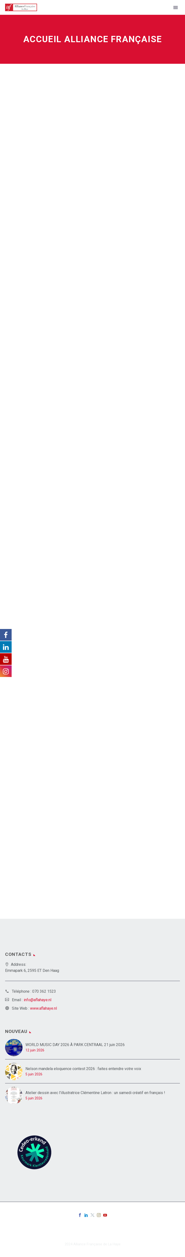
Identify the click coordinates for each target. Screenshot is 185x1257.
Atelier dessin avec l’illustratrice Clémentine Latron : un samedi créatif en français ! (95, 1092)
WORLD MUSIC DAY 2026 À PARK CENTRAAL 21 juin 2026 (75, 1044)
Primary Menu (175, 7)
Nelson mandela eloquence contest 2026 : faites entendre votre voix (83, 1068)
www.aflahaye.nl (43, 1008)
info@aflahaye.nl (37, 1000)
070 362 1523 (44, 991)
